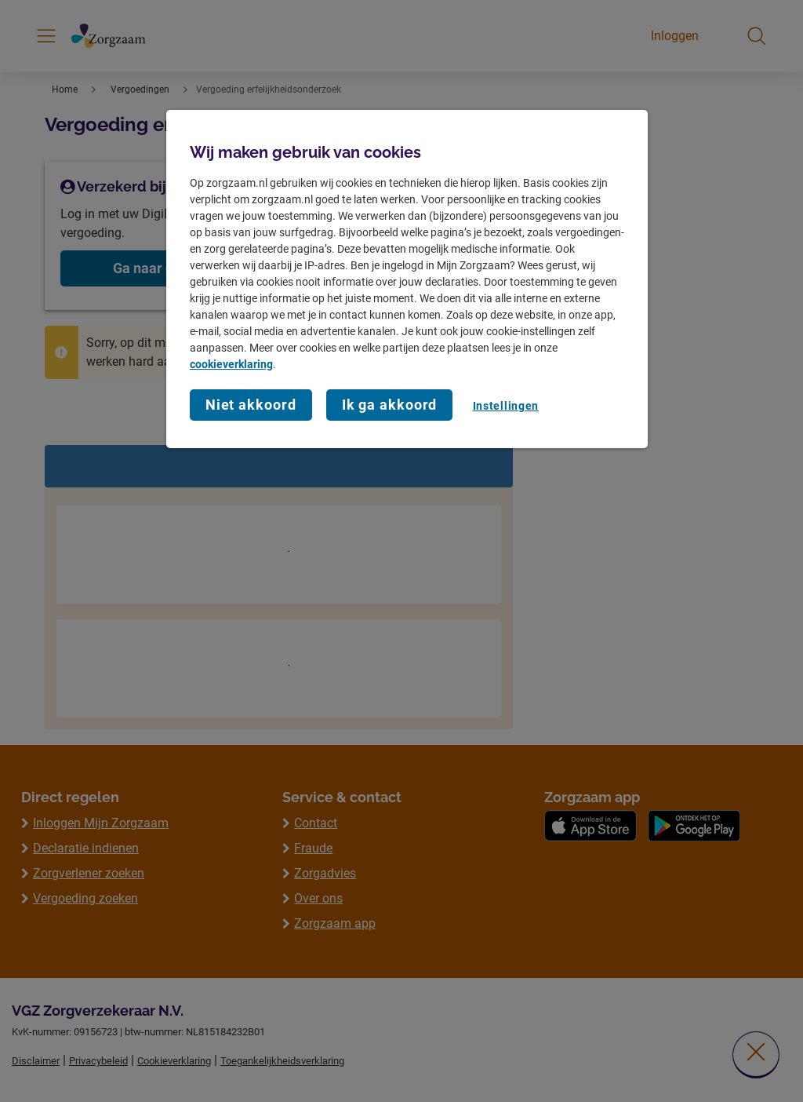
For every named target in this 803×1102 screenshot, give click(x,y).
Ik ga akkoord (390, 404)
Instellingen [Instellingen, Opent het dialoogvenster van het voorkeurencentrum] (506, 406)
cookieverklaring (231, 364)
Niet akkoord (250, 404)
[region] (407, 279)
